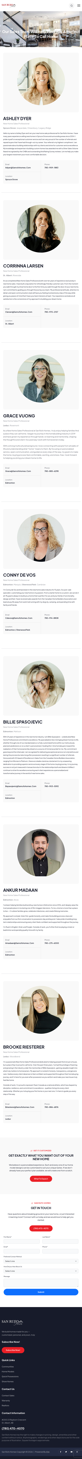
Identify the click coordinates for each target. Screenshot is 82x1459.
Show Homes (8, 1381)
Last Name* (46, 1237)
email (21, 166)
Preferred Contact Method (13, 1257)
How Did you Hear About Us (13, 1266)
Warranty (6, 1400)
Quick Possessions (10, 1376)
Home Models (8, 1371)
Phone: (61, 166)
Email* (6, 1247)
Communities (8, 1366)
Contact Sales (8, 1395)
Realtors (5, 1405)
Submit (41, 1292)
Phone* (44, 1247)
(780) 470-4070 (13, 1428)
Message (7, 1276)
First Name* (8, 1237)
